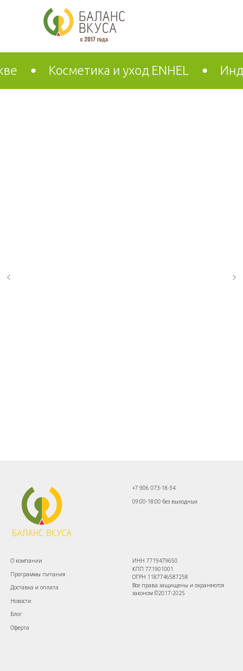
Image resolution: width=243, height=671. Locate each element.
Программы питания (37, 574)
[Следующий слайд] (234, 277)
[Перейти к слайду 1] (116, 445)
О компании (26, 560)
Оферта (19, 627)
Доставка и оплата (34, 587)
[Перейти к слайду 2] (127, 445)
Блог (16, 614)
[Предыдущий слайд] (9, 277)
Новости (20, 601)
